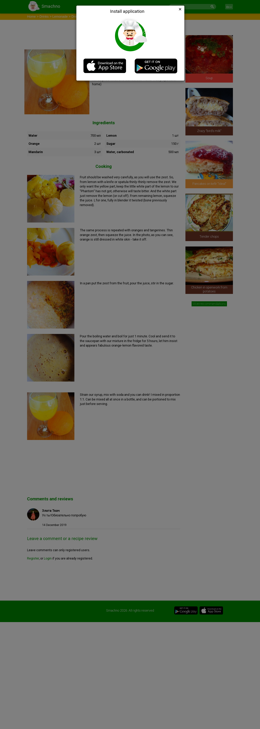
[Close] (179, 9)
